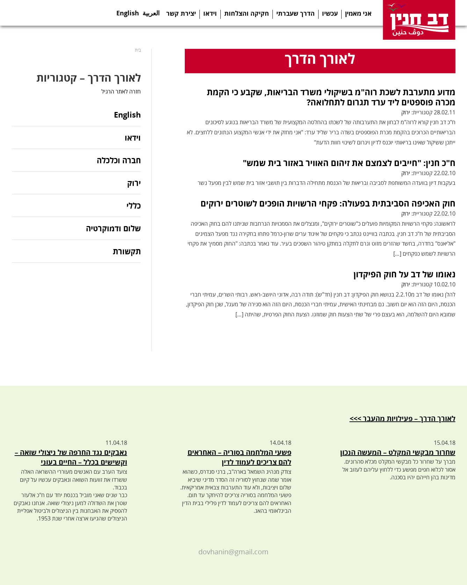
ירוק (405, 112)
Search (91, 12)
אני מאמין (358, 13)
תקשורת (127, 251)
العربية (151, 11)
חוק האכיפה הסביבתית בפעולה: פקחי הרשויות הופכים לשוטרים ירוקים (327, 203)
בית (138, 50)
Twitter (33, 12)
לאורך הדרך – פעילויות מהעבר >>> (402, 418)
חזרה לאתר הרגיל (121, 91)
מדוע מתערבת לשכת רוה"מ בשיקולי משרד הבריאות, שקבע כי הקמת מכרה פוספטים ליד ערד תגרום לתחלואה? (331, 97)
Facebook (19, 12)
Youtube (62, 12)
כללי (133, 205)
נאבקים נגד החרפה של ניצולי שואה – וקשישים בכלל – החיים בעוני (71, 457)
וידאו (210, 13)
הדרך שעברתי (295, 13)
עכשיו (330, 13)
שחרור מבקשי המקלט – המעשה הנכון (397, 452)
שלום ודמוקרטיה (113, 228)
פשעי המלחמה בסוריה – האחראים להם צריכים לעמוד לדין (239, 457)
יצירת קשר (181, 13)
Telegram (47, 12)
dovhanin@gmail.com (233, 551)
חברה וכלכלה (119, 160)
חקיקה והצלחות (246, 13)
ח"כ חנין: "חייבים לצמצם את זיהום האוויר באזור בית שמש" (349, 162)
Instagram (76, 12)
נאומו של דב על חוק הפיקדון (404, 274)
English (127, 11)
